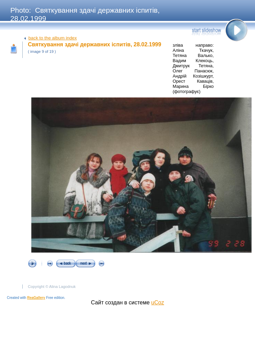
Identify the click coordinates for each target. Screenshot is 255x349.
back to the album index (52, 37)
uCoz (157, 302)
